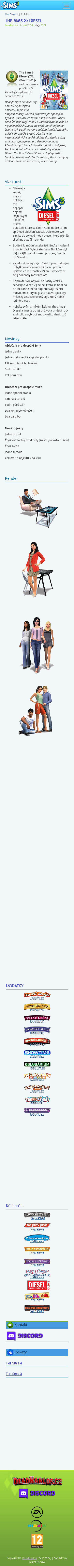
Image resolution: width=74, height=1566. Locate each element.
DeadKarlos (29, 1558)
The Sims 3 (11, 14)
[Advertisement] (37, 47)
